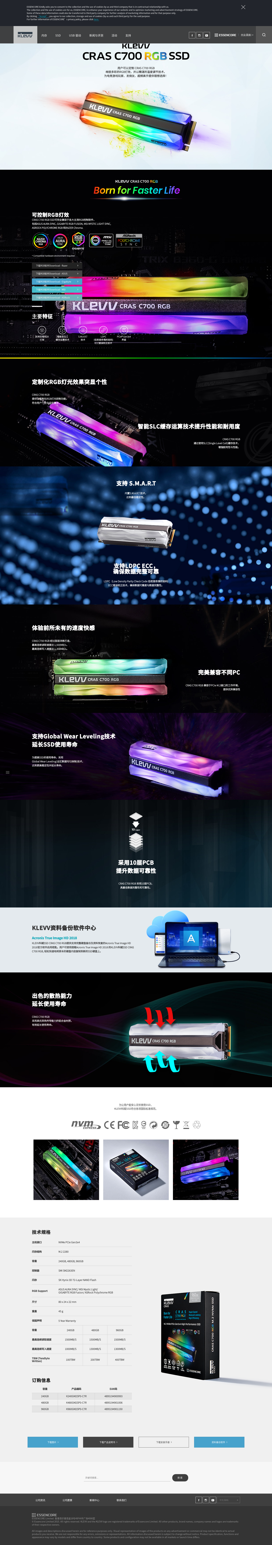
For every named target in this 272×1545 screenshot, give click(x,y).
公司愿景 (67, 1500)
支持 (128, 35)
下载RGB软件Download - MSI (57, 289)
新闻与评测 (96, 35)
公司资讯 (40, 1500)
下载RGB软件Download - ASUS (57, 273)
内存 (44, 35)
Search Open (264, 34)
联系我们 (121, 1500)
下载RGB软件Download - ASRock (57, 297)
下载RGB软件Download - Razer (57, 265)
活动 (114, 35)
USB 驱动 (75, 35)
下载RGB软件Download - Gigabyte (57, 281)
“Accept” (42, 16)
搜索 (180, 1477)
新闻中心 (94, 1500)
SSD (58, 35)
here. (96, 19)
